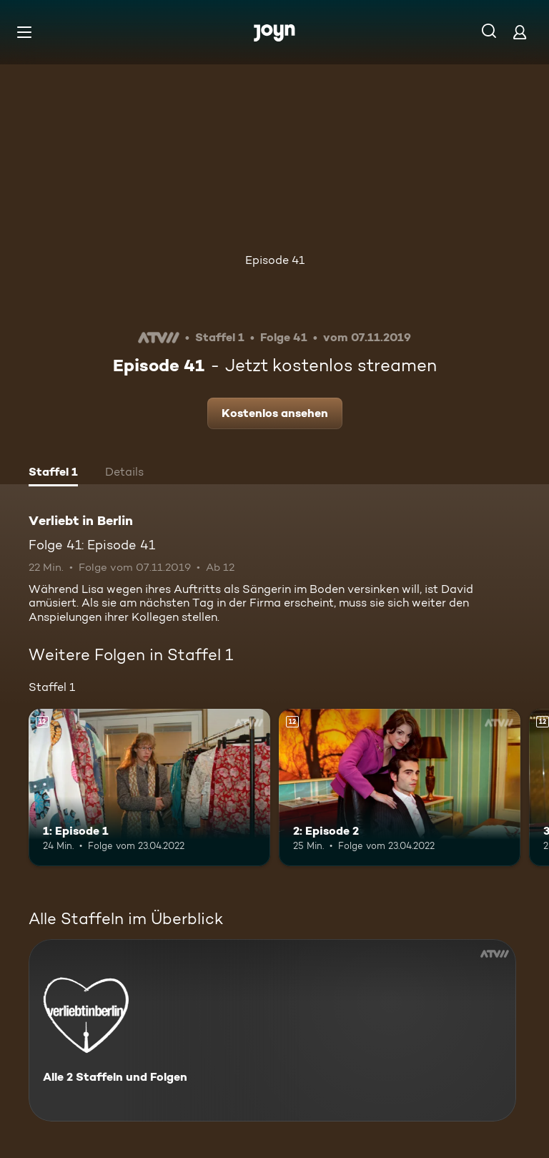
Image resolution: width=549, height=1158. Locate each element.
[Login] (520, 31)
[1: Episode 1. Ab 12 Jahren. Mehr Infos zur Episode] (149, 787)
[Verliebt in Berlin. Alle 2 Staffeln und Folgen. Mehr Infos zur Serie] (272, 1030)
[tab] (53, 473)
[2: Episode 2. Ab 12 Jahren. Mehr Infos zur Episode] (399, 787)
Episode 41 (275, 260)
